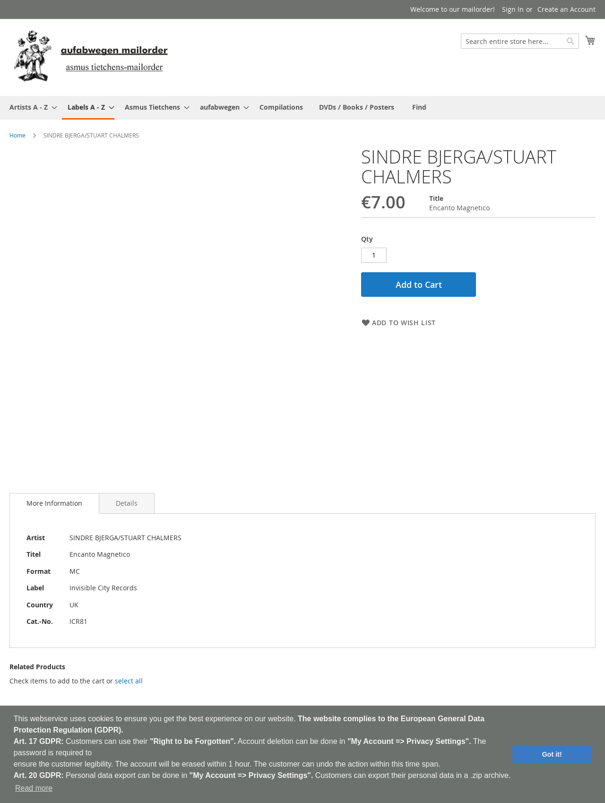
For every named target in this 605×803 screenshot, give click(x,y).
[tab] (54, 500)
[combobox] (520, 41)
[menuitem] (30, 107)
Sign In (513, 9)
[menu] (302, 108)
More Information (54, 499)
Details (127, 499)
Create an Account (566, 9)
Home (17, 135)
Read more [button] (33, 788)
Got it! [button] (552, 754)
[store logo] (90, 57)
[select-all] (129, 677)
